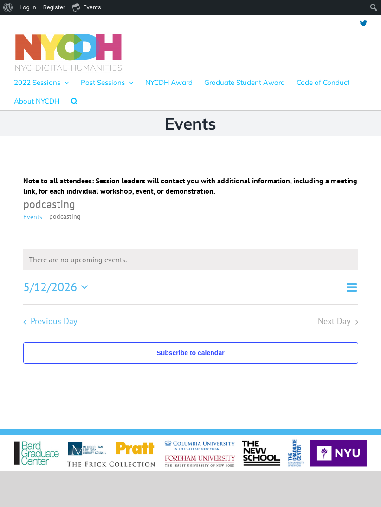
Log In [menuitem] (27, 7)
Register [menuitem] (54, 7)
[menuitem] (8, 7)
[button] (74, 100)
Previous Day (54, 321)
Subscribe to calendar (190, 353)
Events (32, 217)
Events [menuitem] (86, 7)
